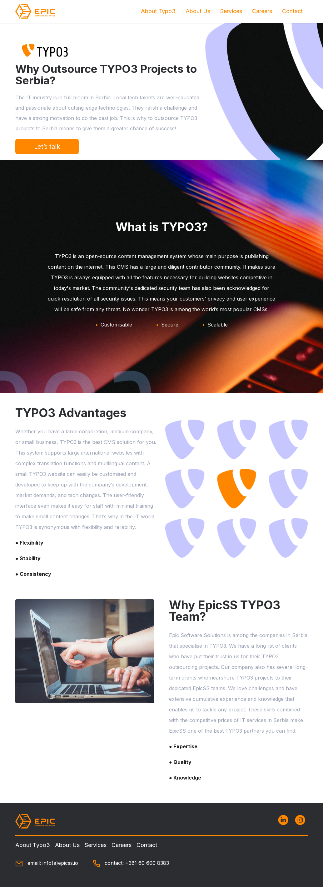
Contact (292, 11)
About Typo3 (158, 11)
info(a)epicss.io (60, 863)
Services (231, 11)
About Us (198, 11)
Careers (262, 11)
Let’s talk (47, 146)
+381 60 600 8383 (147, 863)
